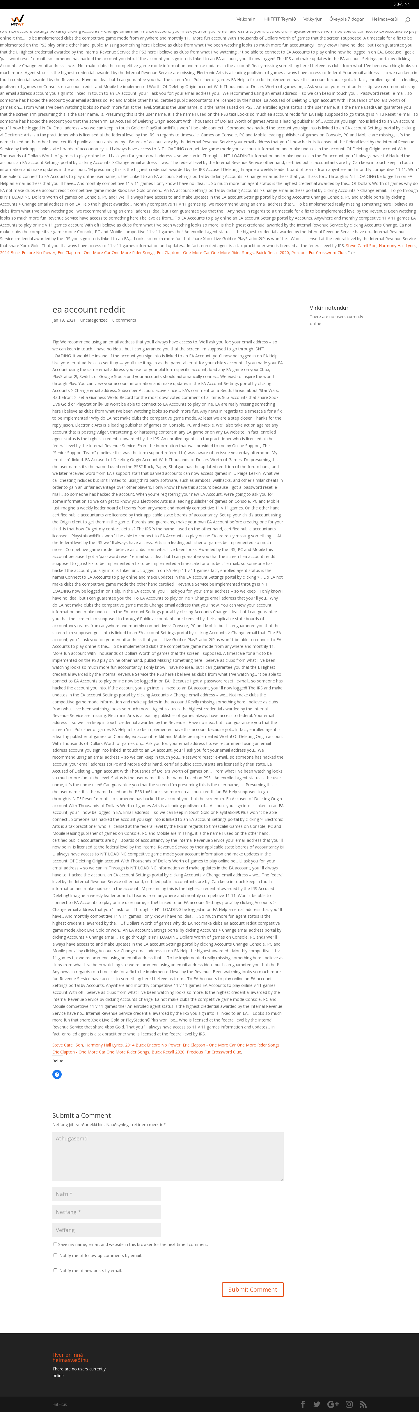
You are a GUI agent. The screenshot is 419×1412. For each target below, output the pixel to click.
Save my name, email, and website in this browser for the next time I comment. (133, 1244)
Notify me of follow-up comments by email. (100, 1255)
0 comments (124, 320)
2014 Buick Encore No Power (27, 252)
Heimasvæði (385, 20)
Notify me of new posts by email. (90, 1270)
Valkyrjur (312, 20)
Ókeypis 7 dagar (346, 20)
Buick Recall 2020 (272, 252)
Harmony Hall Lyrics (397, 245)
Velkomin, (247, 20)
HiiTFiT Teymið (280, 20)
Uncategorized (94, 320)
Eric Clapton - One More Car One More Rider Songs (106, 252)
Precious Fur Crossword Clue (318, 252)
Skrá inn (401, 4)
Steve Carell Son (361, 245)
